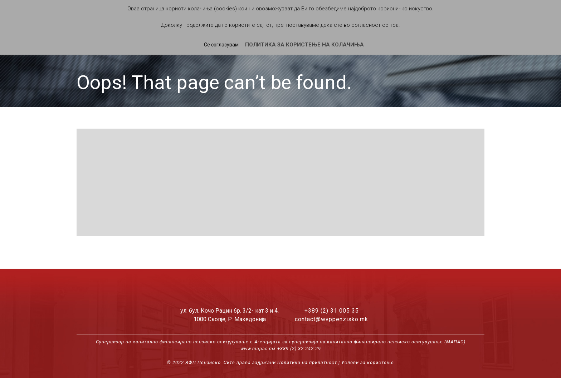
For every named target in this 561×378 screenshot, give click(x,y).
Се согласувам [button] (221, 45)
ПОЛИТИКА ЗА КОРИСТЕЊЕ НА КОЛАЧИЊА (304, 44)
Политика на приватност (307, 362)
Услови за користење (367, 362)
